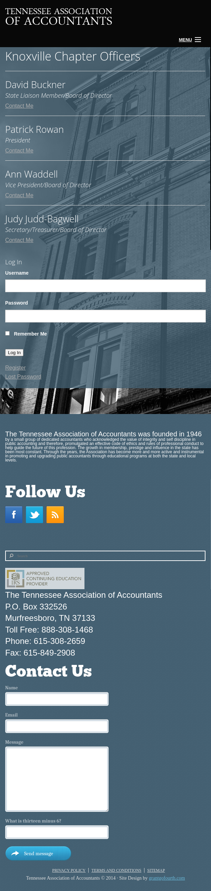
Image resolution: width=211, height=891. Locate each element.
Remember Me (30, 334)
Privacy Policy (69, 870)
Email (11, 715)
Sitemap (156, 870)
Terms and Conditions (116, 870)
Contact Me (19, 106)
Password (16, 303)
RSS (57, 514)
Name (11, 688)
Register (15, 368)
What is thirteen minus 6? (33, 821)
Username (17, 273)
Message (14, 742)
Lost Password (23, 377)
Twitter (36, 514)
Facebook (15, 514)
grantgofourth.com (167, 878)
